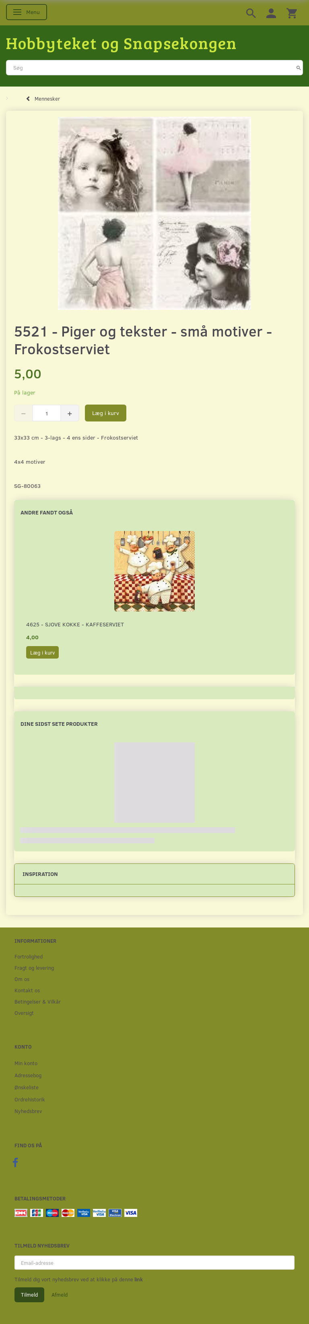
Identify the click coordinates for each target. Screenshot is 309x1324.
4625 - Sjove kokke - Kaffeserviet (75, 624)
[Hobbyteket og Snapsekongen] (121, 43)
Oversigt (24, 1012)
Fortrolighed (28, 956)
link (138, 1279)
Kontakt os (27, 990)
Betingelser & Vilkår (37, 1001)
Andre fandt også (47, 512)
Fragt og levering (34, 967)
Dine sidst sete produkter (59, 723)
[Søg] (299, 68)
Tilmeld (29, 1294)
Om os (21, 978)
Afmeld (60, 1294)
